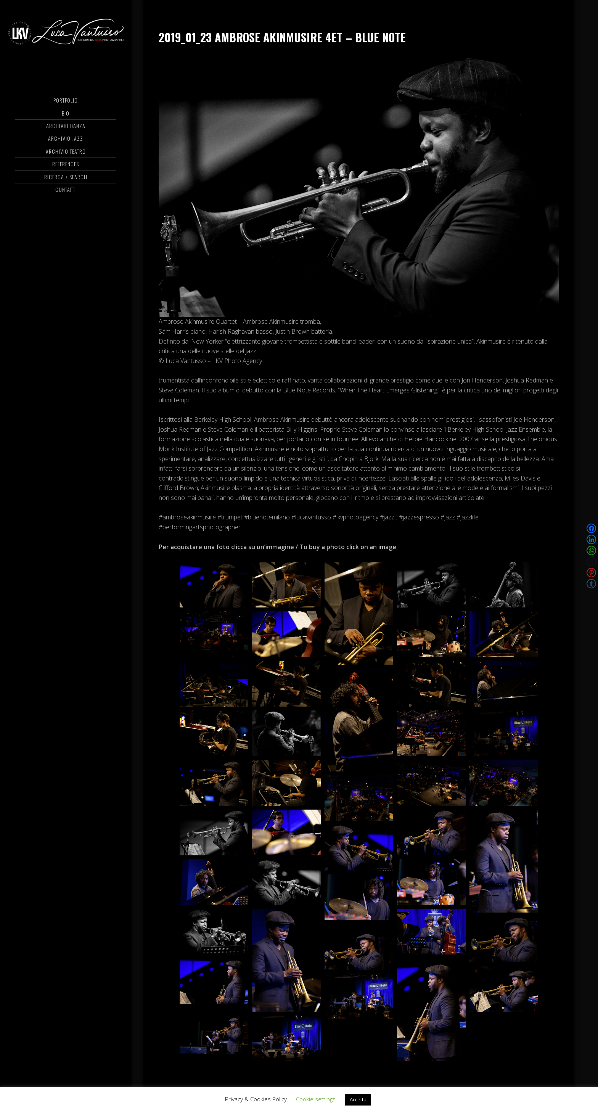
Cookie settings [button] (316, 1099)
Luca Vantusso (65, 36)
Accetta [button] (358, 1099)
